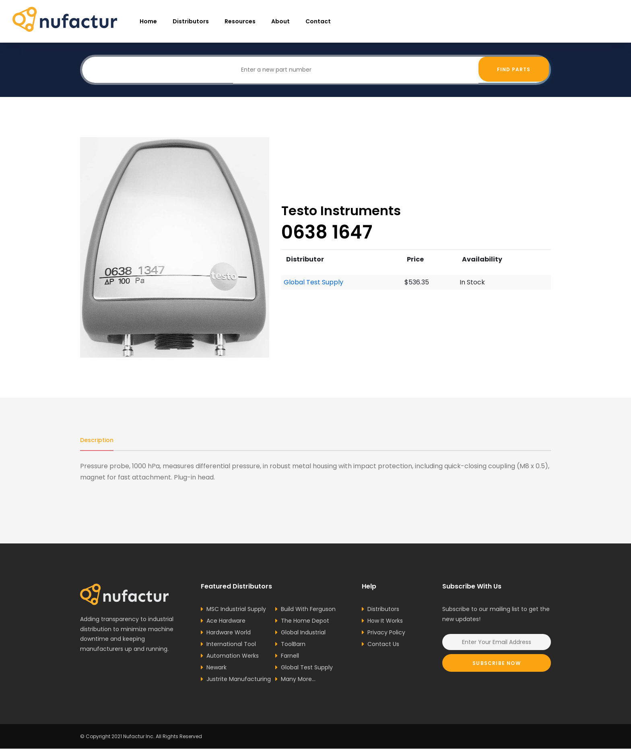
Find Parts (513, 69)
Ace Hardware (225, 621)
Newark (216, 668)
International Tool (231, 644)
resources (240, 21)
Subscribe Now (496, 663)
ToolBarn (293, 644)
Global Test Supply (313, 282)
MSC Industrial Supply (236, 609)
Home (148, 21)
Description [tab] (96, 440)
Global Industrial (303, 633)
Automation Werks (232, 656)
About (280, 21)
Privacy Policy (386, 633)
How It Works (385, 621)
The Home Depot (305, 621)
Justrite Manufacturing (238, 679)
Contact (318, 21)
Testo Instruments (341, 211)
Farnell (290, 656)
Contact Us (383, 644)
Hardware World (228, 633)
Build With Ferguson (308, 609)
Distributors (191, 21)
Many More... (298, 679)
